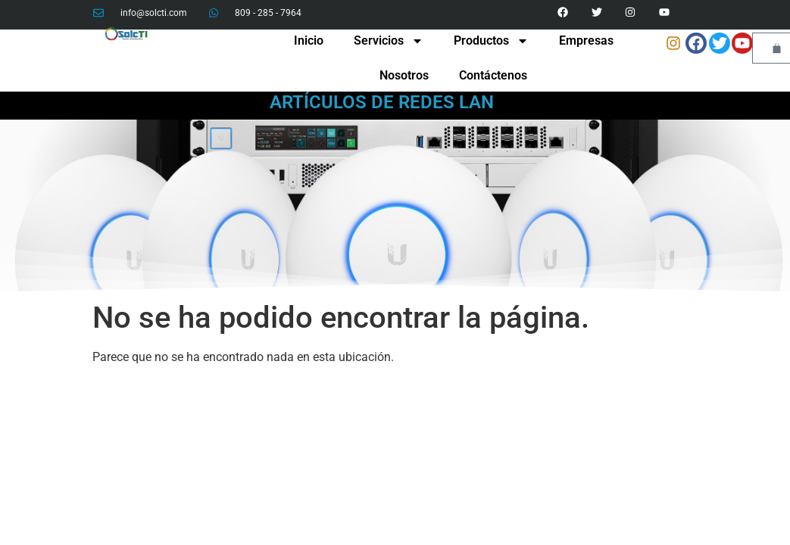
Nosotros (404, 75)
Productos (491, 40)
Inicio (308, 40)
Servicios (388, 40)
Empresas (586, 40)
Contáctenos (493, 75)
